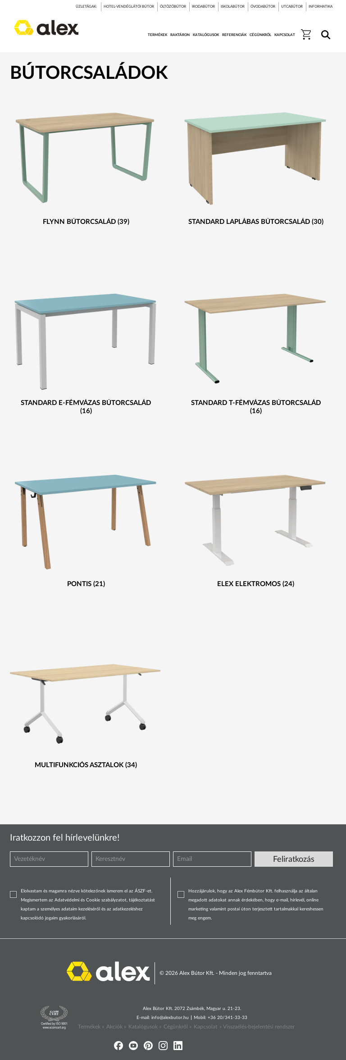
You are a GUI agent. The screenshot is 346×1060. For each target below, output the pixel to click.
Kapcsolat (205, 1026)
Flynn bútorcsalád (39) (86, 221)
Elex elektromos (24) (255, 584)
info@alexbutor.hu (170, 1017)
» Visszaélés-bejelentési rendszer (257, 1026)
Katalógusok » (144, 1026)
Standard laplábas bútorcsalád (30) (255, 221)
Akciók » (116, 1026)
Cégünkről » (177, 1026)
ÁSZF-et (143, 891)
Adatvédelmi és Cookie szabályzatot (91, 900)
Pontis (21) (86, 584)
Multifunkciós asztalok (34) (86, 765)
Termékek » (91, 1026)
